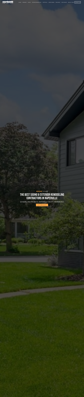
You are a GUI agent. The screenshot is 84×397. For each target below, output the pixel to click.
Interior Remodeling (36, 2)
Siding (19, 2)
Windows (24, 2)
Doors (29, 2)
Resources (58, 2)
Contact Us (77, 2)
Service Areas (51, 2)
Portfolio (45, 2)
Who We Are (64, 2)
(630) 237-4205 (71, 2)
